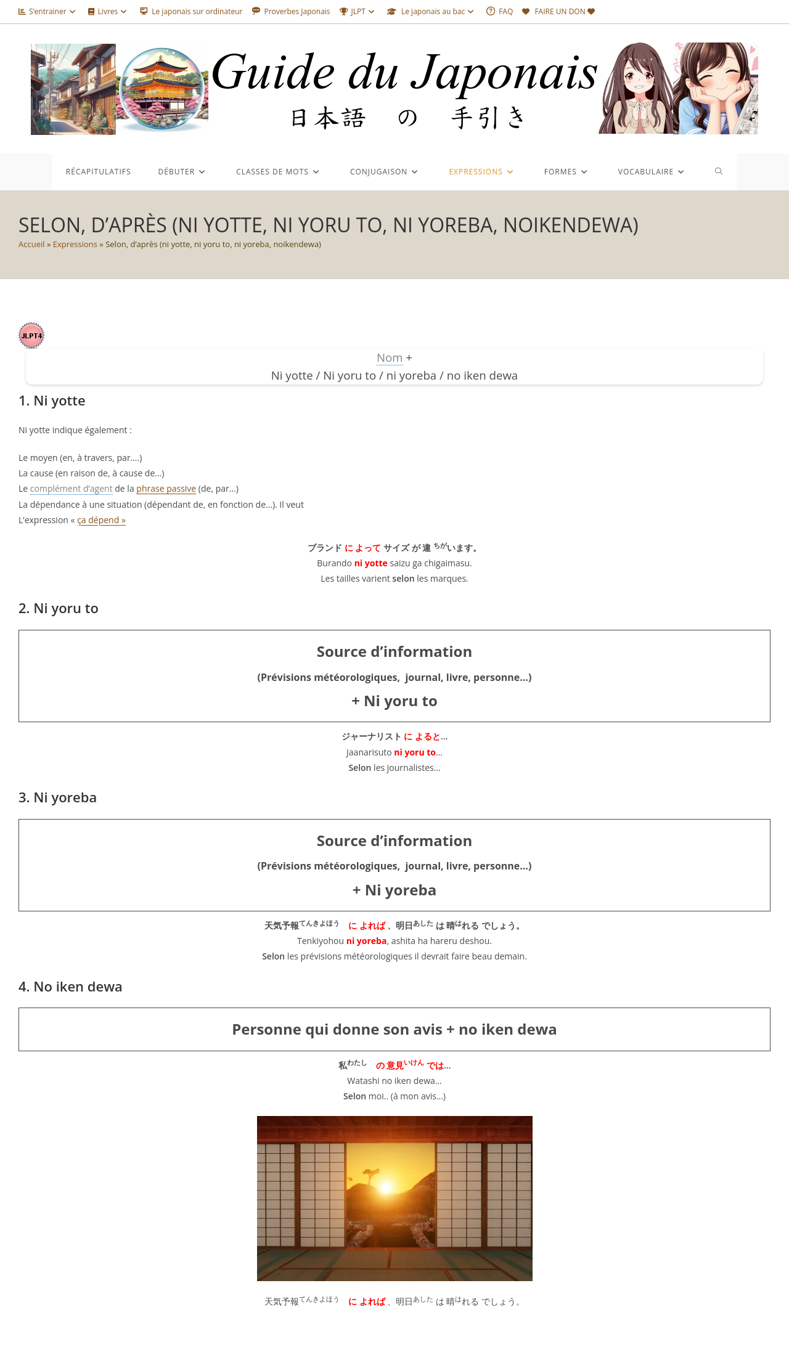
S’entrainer (48, 11)
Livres (109, 11)
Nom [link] (390, 357)
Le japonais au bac (432, 11)
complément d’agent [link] (71, 488)
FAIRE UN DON (560, 11)
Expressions (75, 244)
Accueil (31, 244)
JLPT (359, 11)
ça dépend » (101, 520)
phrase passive (166, 488)
